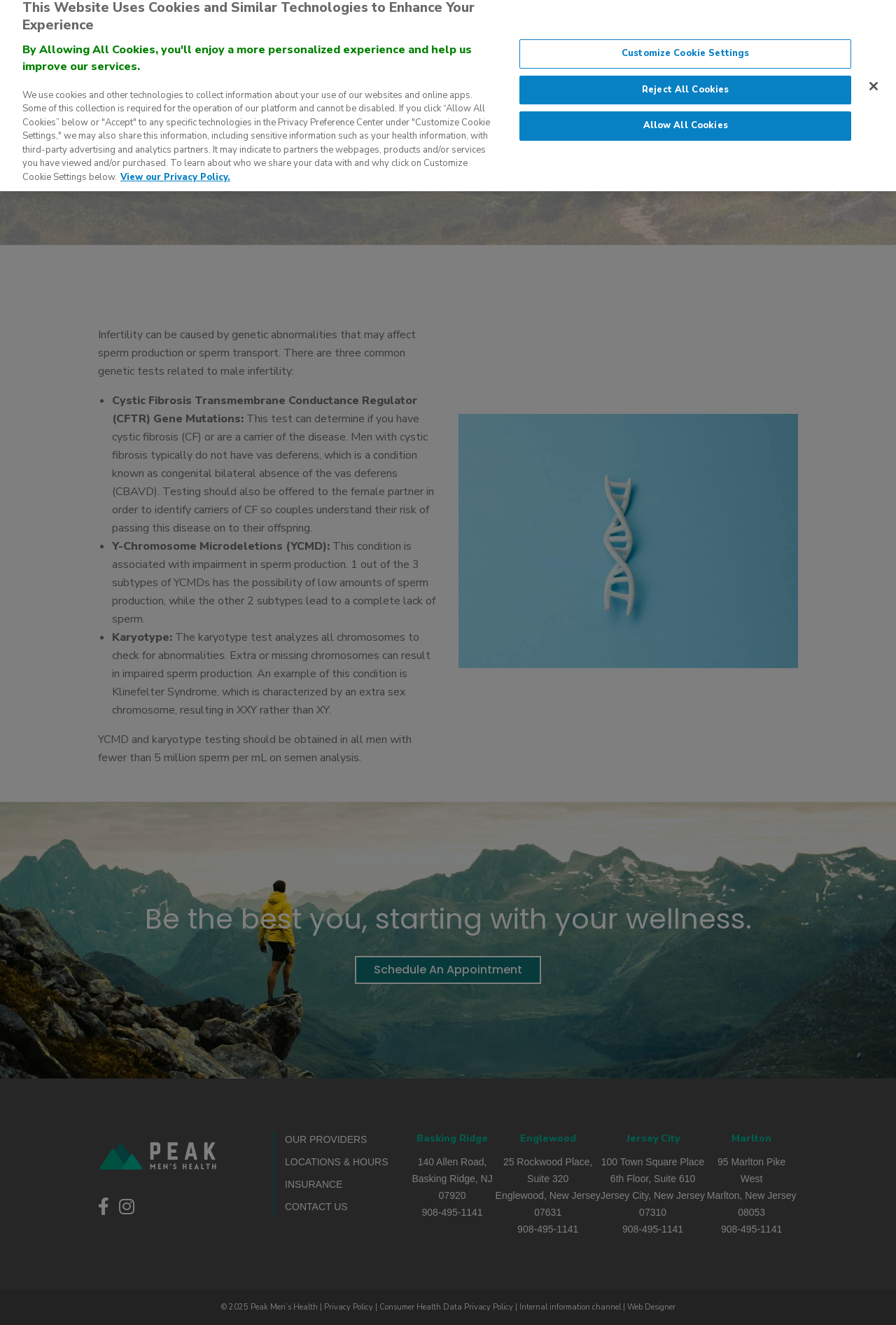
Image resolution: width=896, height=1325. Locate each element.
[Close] (873, 77)
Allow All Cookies (685, 117)
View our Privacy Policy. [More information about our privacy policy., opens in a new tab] (175, 168)
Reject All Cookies (685, 81)
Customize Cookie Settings (685, 45)
